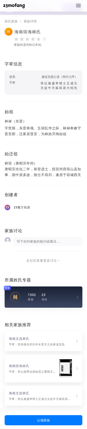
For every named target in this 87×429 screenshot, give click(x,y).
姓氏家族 (11, 21)
